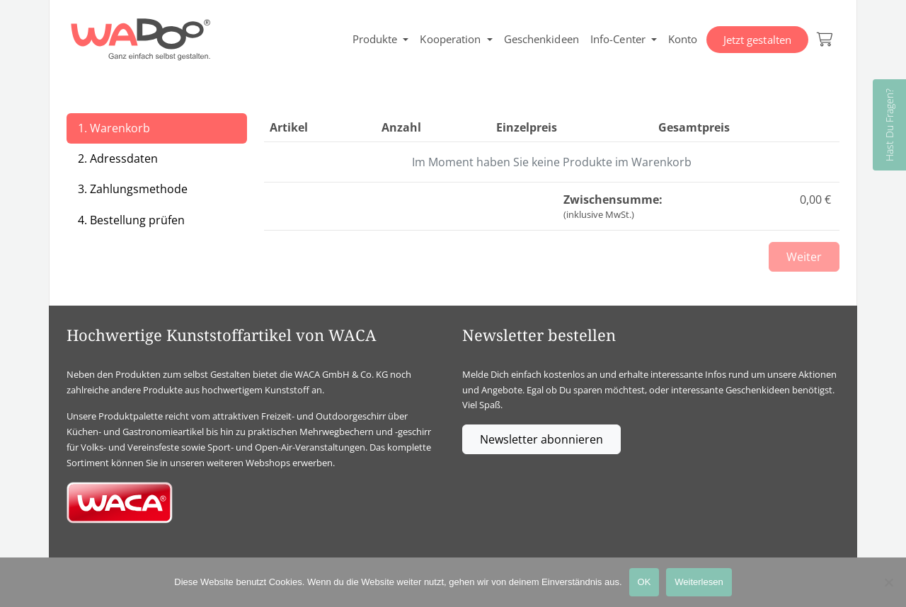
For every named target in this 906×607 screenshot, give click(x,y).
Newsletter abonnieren (541, 439)
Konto (683, 39)
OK (644, 582)
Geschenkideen (541, 39)
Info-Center (618, 39)
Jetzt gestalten (757, 40)
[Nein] (888, 582)
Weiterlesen (699, 582)
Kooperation (450, 39)
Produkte (375, 39)
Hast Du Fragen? (889, 124)
